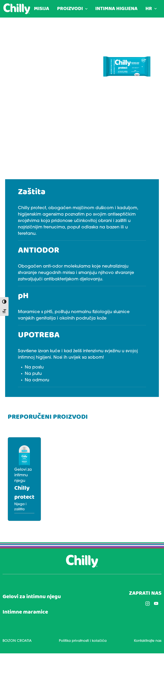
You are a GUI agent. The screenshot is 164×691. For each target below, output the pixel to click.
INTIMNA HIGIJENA (116, 8)
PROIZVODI (70, 8)
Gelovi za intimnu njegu (32, 596)
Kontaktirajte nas (147, 641)
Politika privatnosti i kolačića (83, 641)
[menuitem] (151, 8)
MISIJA (41, 8)
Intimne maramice (25, 612)
